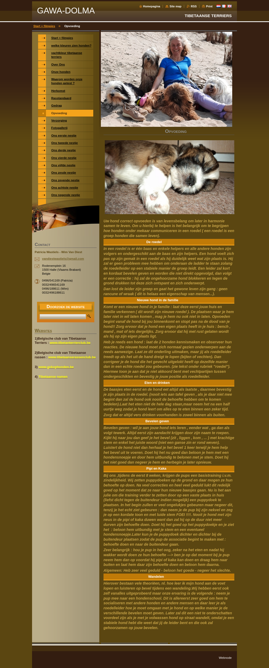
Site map (175, 6)
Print (209, 6)
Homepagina (151, 6)
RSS (193, 6)
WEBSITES (43, 331)
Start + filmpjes (44, 26)
